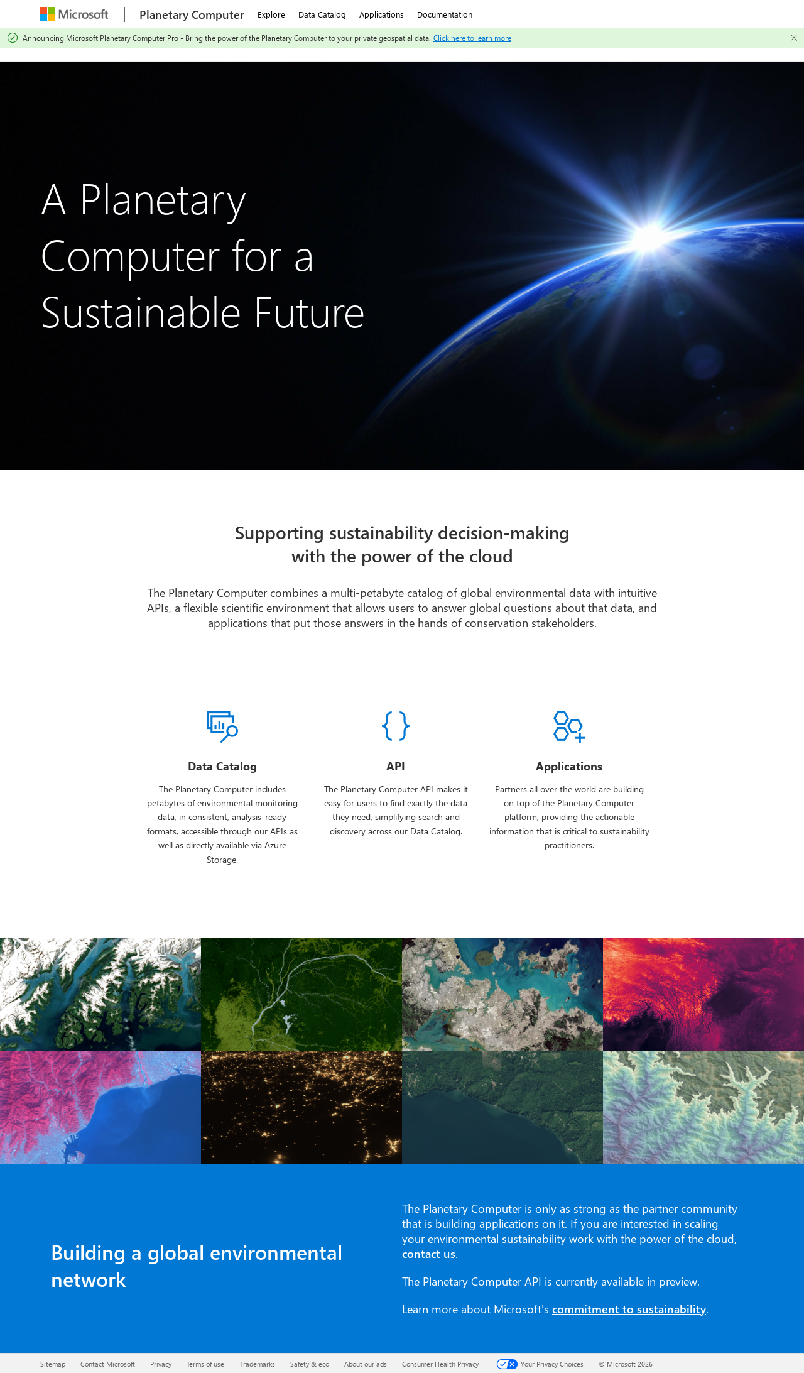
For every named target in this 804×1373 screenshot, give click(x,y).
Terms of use (205, 1364)
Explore (271, 14)
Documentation (444, 14)
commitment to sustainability (629, 1308)
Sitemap (52, 1364)
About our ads (365, 1364)
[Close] (794, 38)
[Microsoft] (75, 14)
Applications (381, 14)
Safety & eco (309, 1364)
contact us (428, 1253)
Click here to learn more (472, 38)
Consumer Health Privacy (440, 1364)
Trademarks (257, 1364)
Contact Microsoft (107, 1364)
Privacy (160, 1364)
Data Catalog (322, 14)
